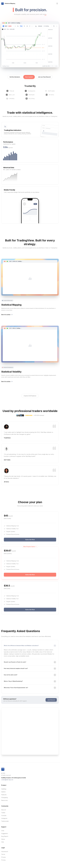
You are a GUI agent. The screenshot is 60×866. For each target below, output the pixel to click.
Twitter (3, 812)
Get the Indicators (15, 77)
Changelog (4, 797)
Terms (3, 854)
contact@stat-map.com (7, 779)
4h (27, 26)
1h (24, 26)
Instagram (4, 818)
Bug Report (4, 836)
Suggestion (4, 833)
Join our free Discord (44, 77)
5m (18, 26)
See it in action (7, 314)
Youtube (3, 815)
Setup (3, 839)
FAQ (2, 842)
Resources (4, 800)
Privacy (3, 857)
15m (21, 26)
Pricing (3, 860)
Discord (3, 810)
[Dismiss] (56, 30)
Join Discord (51, 700)
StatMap (3, 789)
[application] (27, 46)
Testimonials (5, 821)
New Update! (29, 77)
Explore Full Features (30, 396)
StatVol (3, 792)
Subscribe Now (30, 539)
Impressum (4, 851)
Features (3, 794)
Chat (2, 830)
